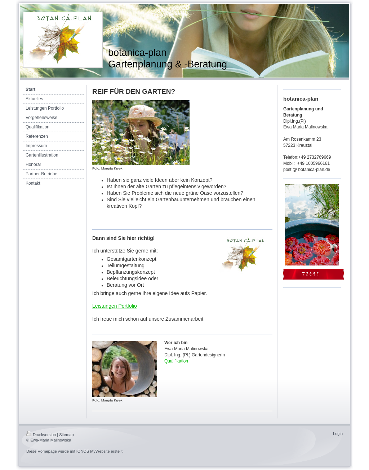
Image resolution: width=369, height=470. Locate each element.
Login (338, 433)
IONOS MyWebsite (93, 451)
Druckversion (41, 434)
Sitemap (66, 434)
